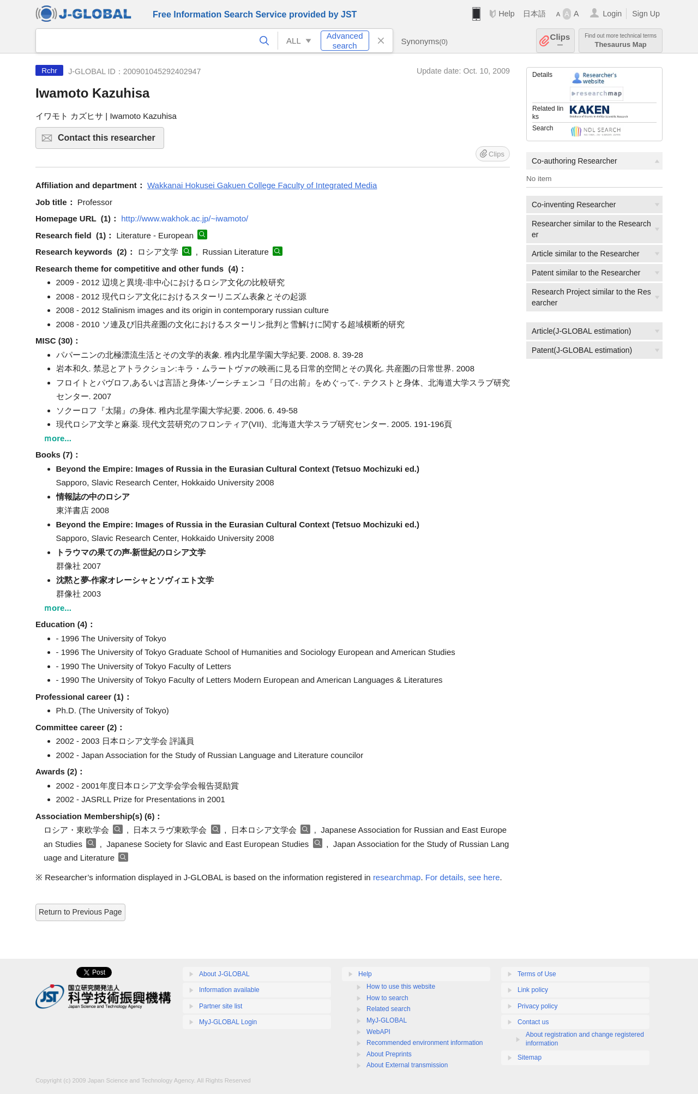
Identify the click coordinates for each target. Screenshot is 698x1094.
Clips (560, 40)
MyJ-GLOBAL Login (228, 1022)
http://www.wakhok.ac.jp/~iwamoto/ (184, 218)
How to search (387, 998)
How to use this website (400, 986)
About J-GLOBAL (224, 974)
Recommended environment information (424, 1043)
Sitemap (529, 1057)
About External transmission (407, 1065)
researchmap (397, 877)
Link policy (533, 990)
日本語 (534, 13)
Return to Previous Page (80, 911)
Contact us (533, 1022)
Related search (388, 1009)
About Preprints (389, 1054)
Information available (229, 990)
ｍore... (57, 438)
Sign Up (646, 13)
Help (506, 13)
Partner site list (220, 1006)
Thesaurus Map (621, 41)
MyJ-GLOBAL (386, 1020)
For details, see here (462, 877)
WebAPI (378, 1032)
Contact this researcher (109, 141)
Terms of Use (537, 974)
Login (612, 13)
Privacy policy (537, 1006)
